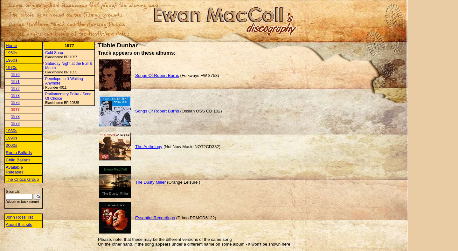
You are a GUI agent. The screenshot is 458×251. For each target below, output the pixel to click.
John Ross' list (19, 217)
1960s (11, 60)
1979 (15, 123)
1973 (15, 95)
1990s (11, 138)
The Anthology (148, 146)
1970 (15, 74)
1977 (15, 109)
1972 (15, 88)
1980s (11, 130)
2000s (11, 145)
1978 (15, 116)
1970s (11, 67)
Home (11, 45)
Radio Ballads (19, 152)
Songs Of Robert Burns (157, 75)
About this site (19, 224)
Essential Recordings (155, 217)
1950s (11, 53)
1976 (15, 102)
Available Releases (15, 169)
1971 (15, 81)
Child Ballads (18, 160)
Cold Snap (54, 53)
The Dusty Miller (150, 182)
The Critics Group (22, 179)
